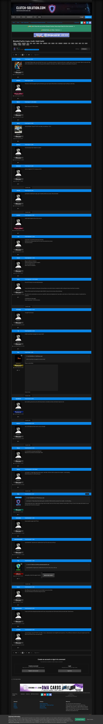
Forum (39, 17)
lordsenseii (18, 166)
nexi (18, 236)
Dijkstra (18, 102)
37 (18, 514)
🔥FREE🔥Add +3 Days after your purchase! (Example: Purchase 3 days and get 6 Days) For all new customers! (50, 26)
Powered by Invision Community (71, 696)
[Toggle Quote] (26, 356)
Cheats (15, 703)
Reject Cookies (90, 719)
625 (18, 578)
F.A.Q (35, 17)
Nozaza (18, 469)
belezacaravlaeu (18, 608)
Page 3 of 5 (36, 54)
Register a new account (33, 670)
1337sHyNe (18, 309)
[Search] (72, 9)
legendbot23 (18, 398)
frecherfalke (18, 518)
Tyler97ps (18, 59)
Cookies (13, 695)
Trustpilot (16, 707)
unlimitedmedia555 (18, 539)
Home (13, 17)
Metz (18, 494)
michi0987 (18, 629)
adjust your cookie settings (13, 722)
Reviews (15, 706)
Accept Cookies (80, 719)
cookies (48, 720)
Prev (16, 54)
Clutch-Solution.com (60, 692)
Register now (88, 17)
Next (29, 54)
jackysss (18, 423)
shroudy (18, 190)
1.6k (18, 370)
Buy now (18, 17)
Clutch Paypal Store (44, 703)
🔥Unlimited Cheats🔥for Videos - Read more (50, 30)
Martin (18, 123)
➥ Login (82, 17)
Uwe (18, 560)
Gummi (18, 257)
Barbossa (18, 144)
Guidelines (37, 720)
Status (23, 17)
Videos (15, 705)
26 (18, 557)
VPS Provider (42, 706)
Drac (18, 352)
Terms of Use (28, 720)
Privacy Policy (11, 720)
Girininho (18, 80)
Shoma (18, 448)
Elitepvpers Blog (43, 707)
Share (77, 48)
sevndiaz (18, 215)
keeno (18, 279)
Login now (70, 670)
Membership (29, 17)
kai (18, 330)
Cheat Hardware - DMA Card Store (47, 705)
